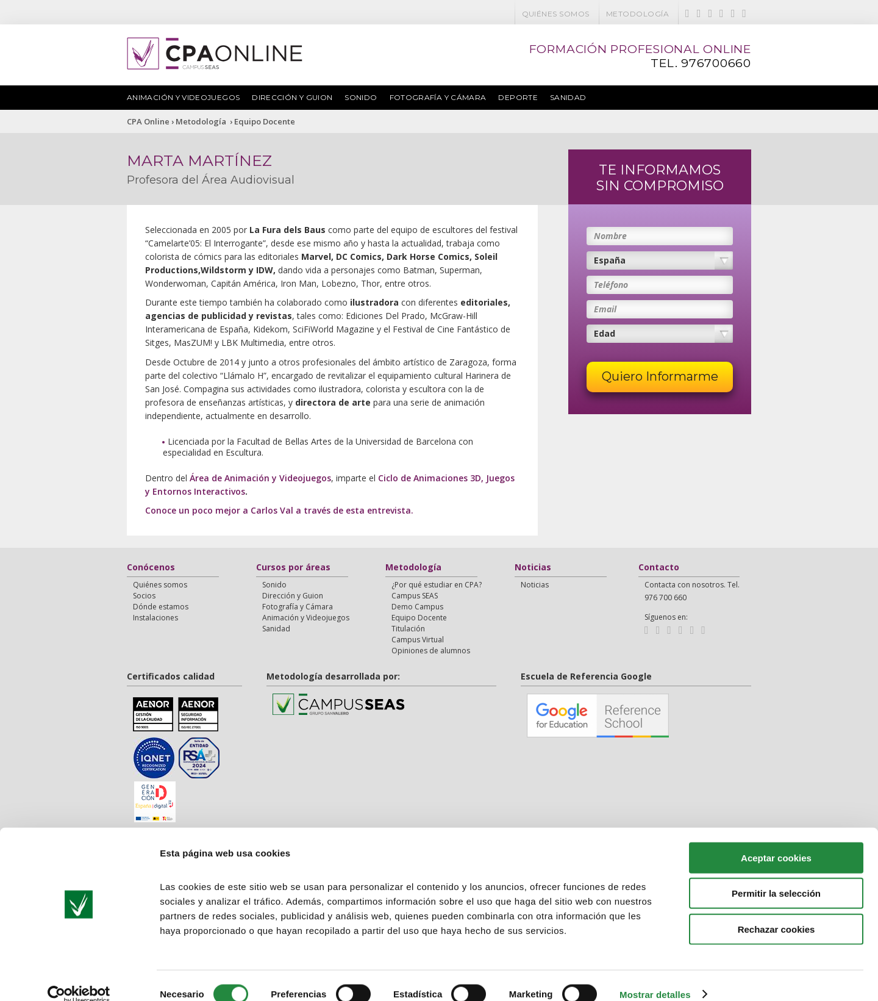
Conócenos (151, 568)
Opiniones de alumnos (430, 650)
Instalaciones (155, 617)
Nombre (610, 236)
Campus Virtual (417, 639)
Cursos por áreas (293, 568)
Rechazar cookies (776, 911)
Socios (144, 595)
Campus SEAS (414, 595)
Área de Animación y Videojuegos (260, 478)
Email (605, 309)
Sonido (360, 97)
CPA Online (148, 121)
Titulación (408, 628)
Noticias (533, 568)
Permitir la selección (776, 876)
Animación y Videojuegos (183, 97)
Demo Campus (417, 606)
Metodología (637, 13)
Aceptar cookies (776, 840)
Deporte (518, 97)
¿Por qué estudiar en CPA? (436, 584)
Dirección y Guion (292, 97)
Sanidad (568, 97)
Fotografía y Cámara (438, 97)
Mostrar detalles (655, 977)
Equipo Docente (264, 121)
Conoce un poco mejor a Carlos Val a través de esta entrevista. (279, 510)
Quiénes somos (556, 13)
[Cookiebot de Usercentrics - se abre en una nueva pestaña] (79, 977)
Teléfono (611, 284)
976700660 (716, 63)
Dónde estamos (160, 606)
